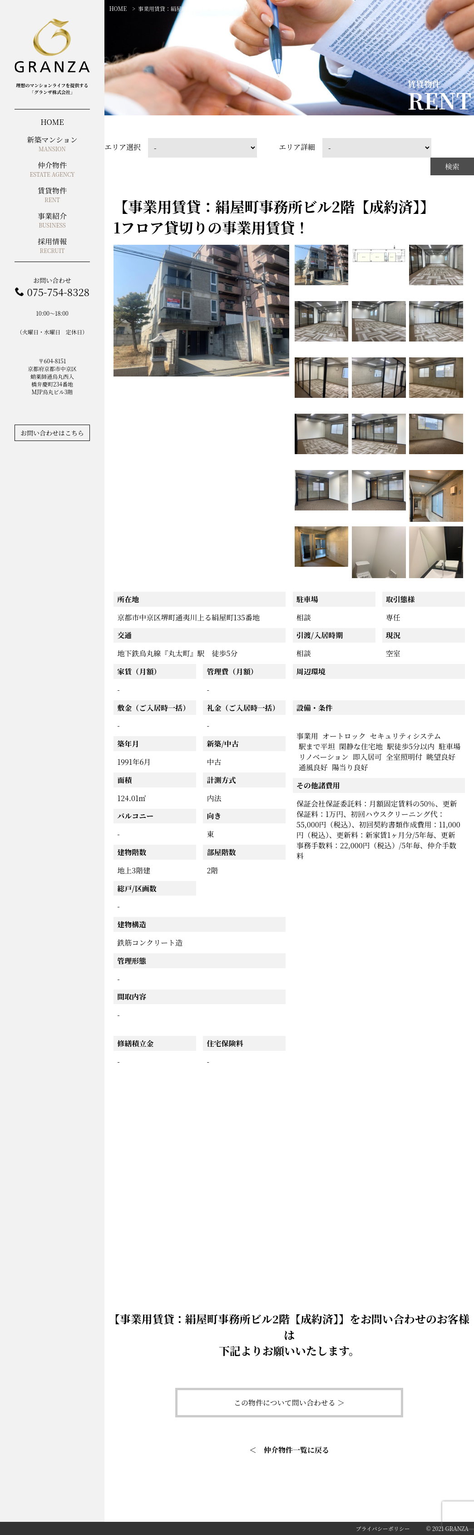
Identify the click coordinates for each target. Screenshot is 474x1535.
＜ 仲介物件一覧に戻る (289, 1450)
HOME (118, 8)
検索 (452, 166)
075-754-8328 (58, 292)
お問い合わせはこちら (52, 432)
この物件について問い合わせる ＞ (289, 1402)
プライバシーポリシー (383, 1528)
